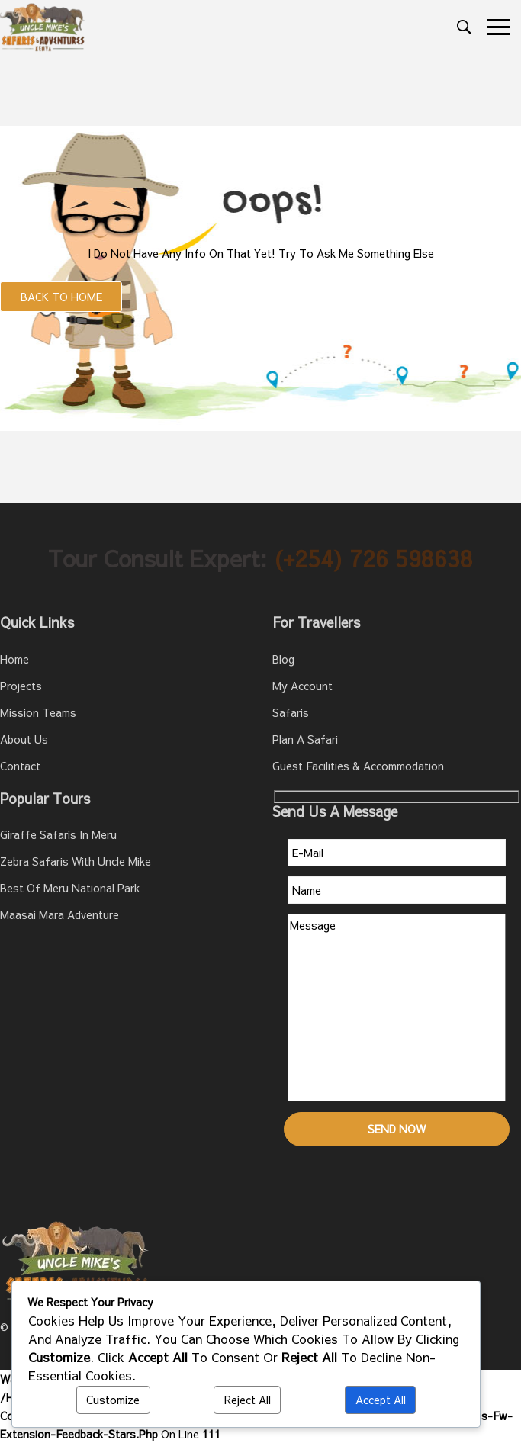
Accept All (380, 1399)
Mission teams (38, 712)
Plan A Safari (305, 739)
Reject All (247, 1399)
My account (302, 685)
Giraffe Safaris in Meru (58, 834)
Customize (113, 1399)
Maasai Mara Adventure (59, 914)
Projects (21, 685)
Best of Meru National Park (70, 887)
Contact (20, 765)
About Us (24, 739)
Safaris (290, 712)
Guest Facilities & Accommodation (358, 765)
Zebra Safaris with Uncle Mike (75, 861)
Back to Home (61, 296)
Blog (283, 659)
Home (14, 659)
